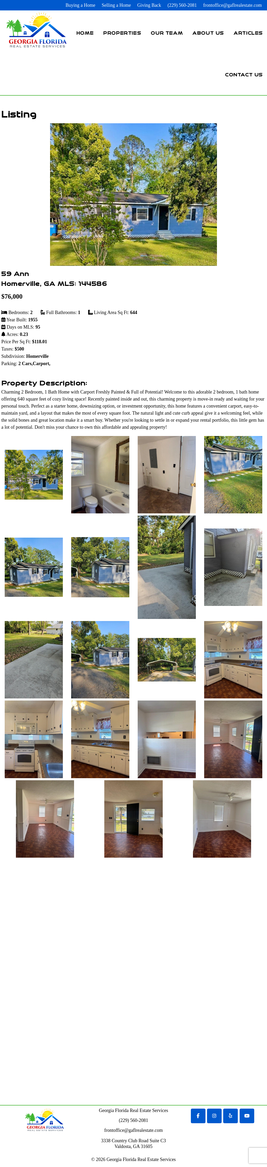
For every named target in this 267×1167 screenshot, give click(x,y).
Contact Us (244, 74)
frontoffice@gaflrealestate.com (232, 5)
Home (85, 32)
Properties (122, 32)
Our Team (167, 32)
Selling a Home (116, 5)
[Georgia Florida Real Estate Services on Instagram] (214, 1116)
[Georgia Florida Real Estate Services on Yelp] (230, 1116)
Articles (248, 32)
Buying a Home (80, 5)
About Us (208, 32)
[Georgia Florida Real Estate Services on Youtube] (247, 1116)
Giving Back (149, 5)
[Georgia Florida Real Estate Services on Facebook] (198, 1116)
